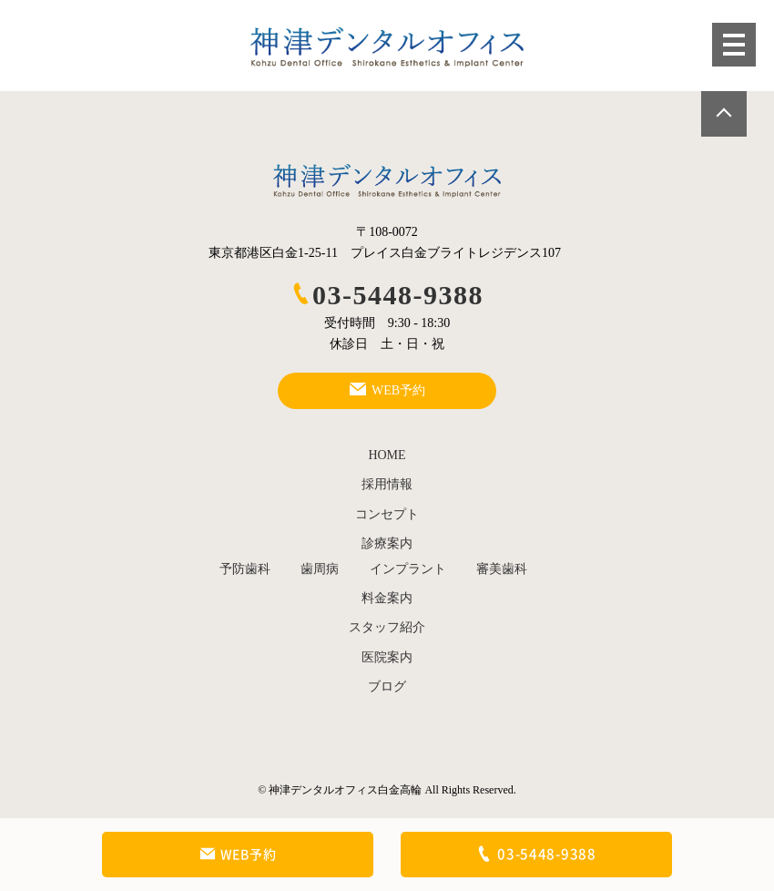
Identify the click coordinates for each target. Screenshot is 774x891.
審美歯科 (501, 569)
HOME (386, 455)
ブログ (387, 686)
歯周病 (319, 569)
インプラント (408, 569)
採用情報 (387, 484)
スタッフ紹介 (387, 627)
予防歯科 (244, 569)
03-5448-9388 (387, 295)
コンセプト (387, 514)
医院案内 (387, 657)
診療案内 (387, 543)
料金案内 (387, 598)
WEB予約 (238, 854)
